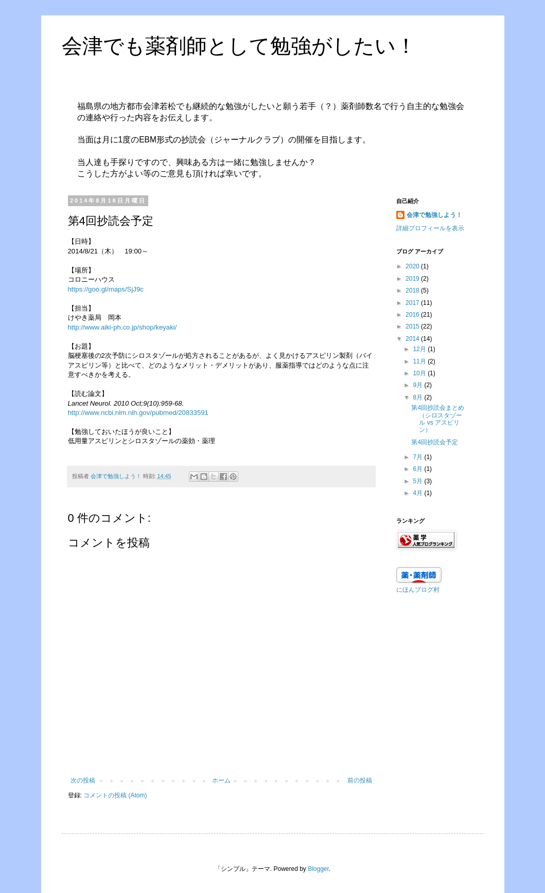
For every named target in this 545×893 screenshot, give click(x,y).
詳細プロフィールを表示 (430, 228)
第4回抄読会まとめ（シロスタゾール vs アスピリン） (437, 418)
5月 (418, 481)
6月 (418, 468)
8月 (418, 397)
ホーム (221, 780)
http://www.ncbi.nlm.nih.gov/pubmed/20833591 (138, 412)
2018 (413, 290)
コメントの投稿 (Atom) (115, 795)
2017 (413, 302)
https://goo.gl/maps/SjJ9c (106, 289)
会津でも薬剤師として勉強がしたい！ (239, 45)
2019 (413, 278)
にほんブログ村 (417, 589)
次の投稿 (83, 780)
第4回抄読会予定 (434, 442)
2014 (413, 338)
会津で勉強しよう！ (434, 214)
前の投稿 (359, 780)
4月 (418, 493)
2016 (413, 314)
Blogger (318, 868)
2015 (413, 326)
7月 (418, 457)
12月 (420, 349)
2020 (413, 266)
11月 (420, 361)
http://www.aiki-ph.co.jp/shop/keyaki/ (122, 327)
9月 (418, 385)
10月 (420, 373)
